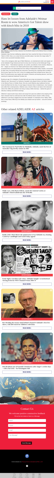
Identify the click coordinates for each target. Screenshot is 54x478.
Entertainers (5, 14)
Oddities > (27, 143)
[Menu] (52, 1)
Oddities (15, 14)
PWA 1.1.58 (39, 461)
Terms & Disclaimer (31, 461)
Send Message (26, 443)
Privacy (23, 461)
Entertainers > (27, 187)
